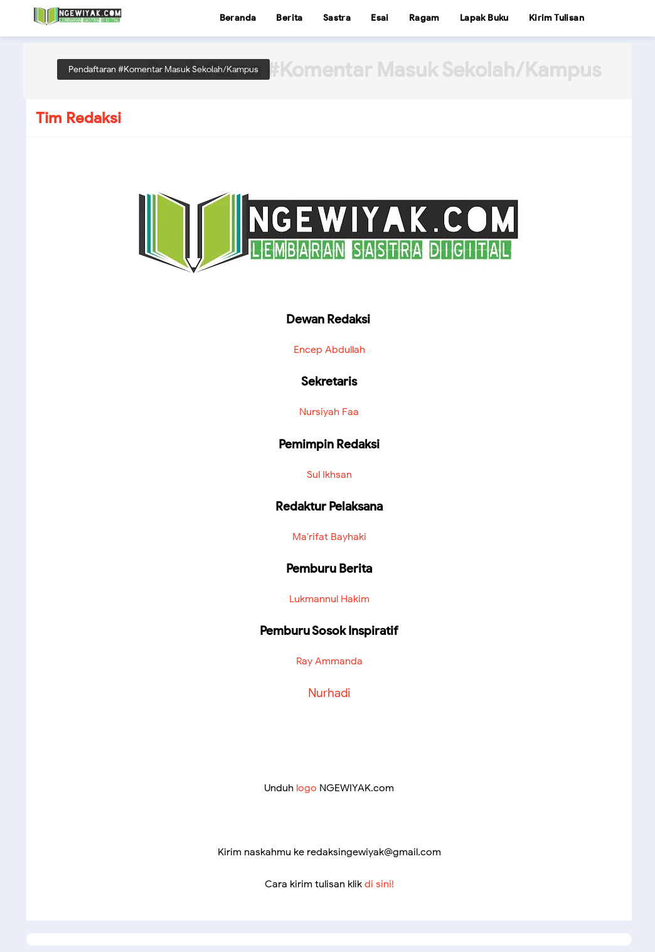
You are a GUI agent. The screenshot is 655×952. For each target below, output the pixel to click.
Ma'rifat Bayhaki (329, 537)
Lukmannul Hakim (329, 599)
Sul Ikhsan (329, 474)
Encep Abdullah (329, 349)
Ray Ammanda (329, 661)
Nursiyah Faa (329, 412)
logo (306, 788)
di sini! (379, 884)
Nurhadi (329, 692)
